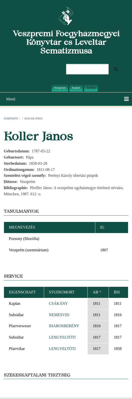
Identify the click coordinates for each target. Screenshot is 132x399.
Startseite (11, 118)
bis (117, 292)
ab (97, 292)
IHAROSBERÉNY (64, 326)
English (76, 87)
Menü (10, 99)
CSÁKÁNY (58, 303)
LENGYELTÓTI (62, 337)
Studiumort (62, 292)
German (91, 87)
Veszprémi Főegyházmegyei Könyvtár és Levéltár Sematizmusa (66, 42)
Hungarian (60, 87)
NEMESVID (59, 315)
